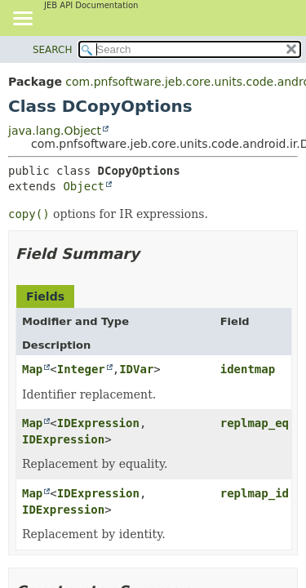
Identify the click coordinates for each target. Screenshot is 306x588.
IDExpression (98, 423)
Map (32, 369)
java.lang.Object (54, 130)
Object (83, 186)
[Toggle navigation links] (22, 19)
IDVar (136, 369)
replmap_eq (254, 423)
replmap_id (254, 493)
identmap (247, 369)
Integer (81, 369)
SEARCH (53, 50)
